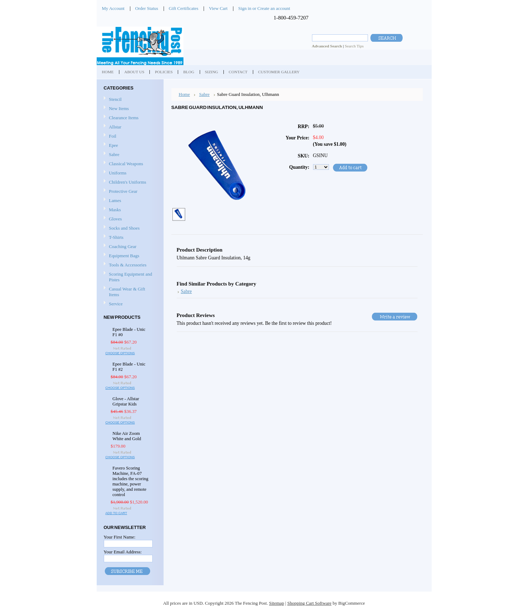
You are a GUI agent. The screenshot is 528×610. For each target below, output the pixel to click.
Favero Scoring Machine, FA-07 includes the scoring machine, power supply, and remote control (130, 481)
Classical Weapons (126, 163)
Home (184, 94)
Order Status (146, 8)
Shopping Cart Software (309, 603)
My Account (113, 8)
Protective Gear (123, 191)
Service (116, 303)
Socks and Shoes (124, 228)
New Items (119, 108)
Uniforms (117, 172)
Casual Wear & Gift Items (127, 291)
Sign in (244, 8)
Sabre (114, 154)
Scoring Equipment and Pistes (130, 276)
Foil (113, 136)
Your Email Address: (123, 551)
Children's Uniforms (127, 182)
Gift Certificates (184, 8)
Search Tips (354, 46)
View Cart (218, 8)
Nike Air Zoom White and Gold (127, 436)
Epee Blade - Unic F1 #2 (129, 367)
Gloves (115, 218)
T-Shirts (116, 237)
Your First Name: (120, 537)
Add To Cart (116, 513)
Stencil (115, 99)
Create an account (273, 8)
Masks (115, 209)
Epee (113, 145)
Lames (115, 200)
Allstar (115, 127)
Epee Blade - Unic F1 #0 (129, 332)
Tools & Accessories (128, 264)
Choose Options (120, 353)
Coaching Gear (123, 246)
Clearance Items (124, 117)
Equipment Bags (124, 255)
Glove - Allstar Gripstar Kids (126, 401)
